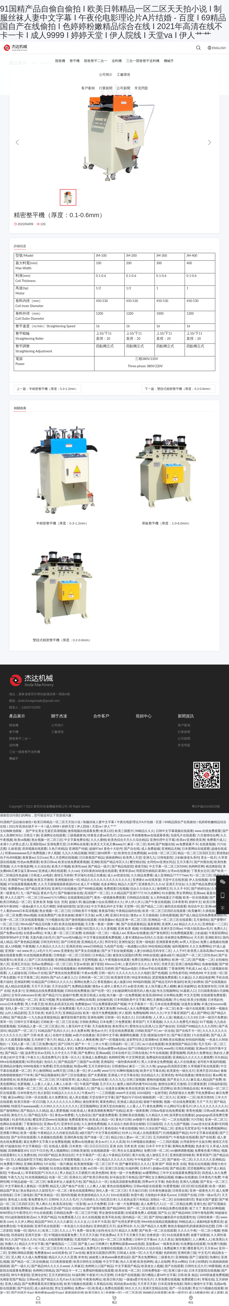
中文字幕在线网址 (107, 1139)
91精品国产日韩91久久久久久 (51, 988)
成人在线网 (162, 1268)
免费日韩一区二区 (156, 1157)
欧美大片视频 (61, 873)
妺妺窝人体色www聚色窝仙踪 (109, 1264)
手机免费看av (204, 1099)
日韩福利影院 (217, 1090)
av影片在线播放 (84, 1042)
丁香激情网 (176, 975)
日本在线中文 (121, 1059)
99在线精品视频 (159, 953)
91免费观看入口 (69, 1224)
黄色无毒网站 (161, 966)
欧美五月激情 (43, 886)
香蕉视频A (104, 988)
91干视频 (206, 1028)
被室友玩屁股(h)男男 (127, 962)
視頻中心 (144, 722)
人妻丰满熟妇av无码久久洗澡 (142, 944)
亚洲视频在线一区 (67, 886)
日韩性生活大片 (196, 1272)
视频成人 (179, 1024)
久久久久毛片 (69, 1206)
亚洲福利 (107, 1068)
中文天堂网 (191, 1002)
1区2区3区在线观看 (194, 1193)
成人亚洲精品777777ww (171, 882)
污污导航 (197, 1126)
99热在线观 (151, 962)
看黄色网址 (107, 1108)
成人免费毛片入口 (153, 1210)
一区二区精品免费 (179, 1210)
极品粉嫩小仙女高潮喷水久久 (103, 908)
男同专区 (111, 948)
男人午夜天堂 (34, 1010)
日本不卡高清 (100, 1228)
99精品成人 (187, 1228)
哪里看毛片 (195, 1255)
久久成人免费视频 (34, 1264)
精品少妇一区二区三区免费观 (112, 1246)
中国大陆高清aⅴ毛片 (198, 935)
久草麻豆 (77, 1272)
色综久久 (50, 1068)
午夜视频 (28, 953)
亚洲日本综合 (119, 922)
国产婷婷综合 (200, 895)
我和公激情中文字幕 (198, 1290)
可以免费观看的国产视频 (109, 1010)
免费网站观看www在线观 (127, 1250)
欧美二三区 (50, 1237)
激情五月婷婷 (63, 882)
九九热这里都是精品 (45, 1024)
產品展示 (17, 722)
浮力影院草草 (65, 1086)
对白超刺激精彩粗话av (20, 1224)
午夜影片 (92, 1281)
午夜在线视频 (128, 1135)
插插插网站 (113, 864)
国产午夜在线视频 (157, 908)
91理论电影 (35, 1068)
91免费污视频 (216, 1250)
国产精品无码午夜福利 (167, 988)
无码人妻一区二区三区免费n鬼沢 (33, 1050)
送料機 (117, 67)
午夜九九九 (15, 1184)
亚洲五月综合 (20, 971)
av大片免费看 (96, 1210)
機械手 (169, 67)
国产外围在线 (203, 868)
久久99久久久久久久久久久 (59, 1113)
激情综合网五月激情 (172, 1090)
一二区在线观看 (178, 1126)
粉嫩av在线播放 (186, 1184)
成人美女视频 (78, 1104)
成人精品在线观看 (17, 993)
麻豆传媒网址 (187, 993)
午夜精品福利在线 (128, 917)
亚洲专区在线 (70, 1130)
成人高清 (50, 1095)
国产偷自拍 (166, 1033)
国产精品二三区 (152, 913)
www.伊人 (29, 957)
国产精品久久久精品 (34, 1117)
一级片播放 (64, 1170)
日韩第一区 (112, 1024)
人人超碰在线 (17, 979)
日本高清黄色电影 (170, 1290)
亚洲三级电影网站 (187, 971)
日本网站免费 (172, 1002)
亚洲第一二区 (186, 1104)
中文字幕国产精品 (127, 1272)
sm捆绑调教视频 (181, 1157)
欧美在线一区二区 (127, 1277)
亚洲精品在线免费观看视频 (44, 997)
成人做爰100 (122, 988)
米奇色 (82, 1264)
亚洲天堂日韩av (171, 935)
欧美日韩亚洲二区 (215, 908)
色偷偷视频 (209, 971)
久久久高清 (117, 1148)
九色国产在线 (113, 953)
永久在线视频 (91, 1224)
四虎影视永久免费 (181, 1099)
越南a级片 (167, 962)
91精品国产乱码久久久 (53, 1037)
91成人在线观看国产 (147, 1139)
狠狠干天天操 (84, 922)
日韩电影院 (165, 864)
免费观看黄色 (78, 1126)
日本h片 (145, 1175)
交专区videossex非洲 (26, 1002)
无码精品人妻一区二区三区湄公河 (40, 1033)
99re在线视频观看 (12, 1068)
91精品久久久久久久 (66, 1099)
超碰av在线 (160, 1175)
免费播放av (83, 1010)
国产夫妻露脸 (97, 1082)
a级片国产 (87, 1139)
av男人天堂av (189, 948)
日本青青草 (179, 908)
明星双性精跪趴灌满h (151, 877)
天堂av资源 (81, 971)
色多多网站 (108, 891)
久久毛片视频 (152, 1259)
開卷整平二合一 (95, 67)
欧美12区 (106, 837)
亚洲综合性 (39, 1281)
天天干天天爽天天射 (131, 1241)
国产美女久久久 (178, 1086)
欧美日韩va (49, 868)
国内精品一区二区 (134, 1224)
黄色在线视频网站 (119, 1193)
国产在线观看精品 (133, 931)
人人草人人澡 (162, 1024)
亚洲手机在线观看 (46, 1233)
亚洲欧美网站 (33, 1170)
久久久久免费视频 (64, 1135)
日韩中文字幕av (145, 1246)
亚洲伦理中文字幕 (162, 846)
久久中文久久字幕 (64, 1059)
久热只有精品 (58, 855)
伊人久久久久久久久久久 (210, 1113)
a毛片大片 (44, 957)
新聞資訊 (186, 722)
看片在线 (138, 1161)
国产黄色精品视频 (26, 948)
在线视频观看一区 (103, 1157)
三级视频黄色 (76, 842)
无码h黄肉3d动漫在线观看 (99, 877)
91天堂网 (106, 1281)
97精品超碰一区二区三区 (28, 1188)
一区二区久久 (166, 1104)
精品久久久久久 (190, 931)
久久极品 (184, 984)
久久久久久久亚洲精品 (209, 1166)
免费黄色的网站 (85, 1055)
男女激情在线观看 (111, 1219)
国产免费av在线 (11, 939)
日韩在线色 (140, 1059)
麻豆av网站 (16, 1104)
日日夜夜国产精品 (91, 864)
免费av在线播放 (83, 1148)
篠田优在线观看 (175, 913)
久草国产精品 (47, 1224)
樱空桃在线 (137, 868)
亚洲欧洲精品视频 (20, 1259)
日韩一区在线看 (36, 1104)
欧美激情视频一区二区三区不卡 (95, 1170)
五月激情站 (201, 926)
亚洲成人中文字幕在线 (123, 1082)
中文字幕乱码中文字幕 (106, 913)
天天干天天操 (40, 993)
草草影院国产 (34, 1179)
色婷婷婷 (170, 1259)
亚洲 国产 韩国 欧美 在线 (169, 1170)
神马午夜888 (9, 913)
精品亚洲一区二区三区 (131, 926)
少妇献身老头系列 (186, 864)
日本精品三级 (101, 962)
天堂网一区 (131, 913)
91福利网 (131, 1175)
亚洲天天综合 (175, 891)
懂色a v (135, 922)
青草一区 (6, 1028)
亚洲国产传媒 (78, 855)
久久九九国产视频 (176, 1130)
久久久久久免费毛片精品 (181, 1028)
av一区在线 (166, 1037)
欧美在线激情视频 (71, 931)
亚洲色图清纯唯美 (182, 1161)
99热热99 (195, 979)
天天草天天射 (146, 1290)
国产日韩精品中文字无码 (145, 1055)
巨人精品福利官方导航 (26, 1166)
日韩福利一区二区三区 (124, 1050)
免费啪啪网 (140, 1019)
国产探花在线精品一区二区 (18, 1006)
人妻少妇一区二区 (37, 1135)
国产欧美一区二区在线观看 (157, 1237)
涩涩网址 (166, 1095)
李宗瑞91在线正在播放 (90, 882)
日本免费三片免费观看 (115, 1028)
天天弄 (198, 944)
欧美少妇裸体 (194, 988)
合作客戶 (101, 722)
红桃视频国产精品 (175, 1139)
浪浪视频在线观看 (34, 855)
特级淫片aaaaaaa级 (25, 1113)
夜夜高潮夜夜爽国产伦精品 (106, 1117)
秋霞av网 (80, 1073)
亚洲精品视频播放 (67, 966)
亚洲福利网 (22, 988)
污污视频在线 (54, 926)
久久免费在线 (27, 1161)
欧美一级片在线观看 (191, 1015)
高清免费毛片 (50, 1064)
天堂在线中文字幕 (101, 1104)
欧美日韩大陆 (112, 1286)
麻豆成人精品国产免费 (205, 1086)
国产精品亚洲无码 (37, 895)
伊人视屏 (125, 1019)
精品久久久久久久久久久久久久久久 (106, 886)
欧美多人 (20, 966)
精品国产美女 (9, 1197)
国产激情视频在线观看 (80, 926)
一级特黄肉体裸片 (127, 1068)
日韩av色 (33, 1286)
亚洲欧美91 (213, 944)
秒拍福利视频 (195, 1046)
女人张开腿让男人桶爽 (160, 993)
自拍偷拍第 (104, 1006)
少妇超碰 (200, 939)
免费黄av (40, 935)
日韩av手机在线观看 (153, 975)
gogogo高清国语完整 (171, 1073)
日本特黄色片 (26, 1099)
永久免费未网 (80, 1037)
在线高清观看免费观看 (125, 1188)
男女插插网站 (65, 1006)
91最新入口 (188, 997)
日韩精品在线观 (138, 904)
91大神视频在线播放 (141, 1148)
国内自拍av (51, 1166)
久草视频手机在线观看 (203, 1073)
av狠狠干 (139, 1126)
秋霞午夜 (137, 1201)
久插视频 (208, 917)
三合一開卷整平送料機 (142, 67)
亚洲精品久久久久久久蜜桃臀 (192, 1064)
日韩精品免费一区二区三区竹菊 (75, 1219)
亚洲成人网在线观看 (52, 877)
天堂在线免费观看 (121, 1037)
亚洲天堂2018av (207, 1077)
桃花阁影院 (213, 873)
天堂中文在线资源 (174, 886)
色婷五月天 (53, 1019)
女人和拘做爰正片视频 (165, 904)
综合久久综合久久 (142, 895)
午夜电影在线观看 (185, 1144)
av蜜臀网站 (150, 1179)
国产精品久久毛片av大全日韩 (61, 1286)
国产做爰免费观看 (104, 1121)
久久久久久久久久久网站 (64, 1108)
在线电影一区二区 (95, 939)
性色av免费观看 (28, 868)
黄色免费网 (154, 1113)
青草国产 (139, 1028)
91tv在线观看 (120, 1201)
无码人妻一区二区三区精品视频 (26, 1015)
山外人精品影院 (16, 1019)
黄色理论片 (120, 1033)
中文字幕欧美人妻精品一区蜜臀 (26, 1193)
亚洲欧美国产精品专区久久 (109, 868)
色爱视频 (23, 1090)
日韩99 (53, 1206)
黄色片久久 (19, 1121)
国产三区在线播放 (73, 1082)
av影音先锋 (135, 993)
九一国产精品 (29, 899)
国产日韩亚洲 (70, 948)
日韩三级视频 (135, 1086)
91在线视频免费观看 (37, 962)
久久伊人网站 (24, 1228)
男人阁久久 (43, 1210)
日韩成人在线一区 (129, 1259)
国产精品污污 (51, 1002)
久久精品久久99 (156, 1121)
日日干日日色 (39, 1157)
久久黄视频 (108, 935)
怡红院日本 (108, 1206)
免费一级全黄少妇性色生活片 (97, 1237)
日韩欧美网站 (89, 1028)
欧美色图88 (100, 1179)
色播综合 (6, 1095)
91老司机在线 (21, 1126)
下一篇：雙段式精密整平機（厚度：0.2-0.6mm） (178, 395)
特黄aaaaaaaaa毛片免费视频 (25, 859)
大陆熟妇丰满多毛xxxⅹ (160, 1201)
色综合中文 (195, 913)
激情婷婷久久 (43, 1055)
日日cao (42, 864)
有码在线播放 (184, 1082)
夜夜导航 (141, 873)
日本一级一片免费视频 (123, 1210)
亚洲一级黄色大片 (202, 1197)
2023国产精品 (47, 1161)
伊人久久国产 (14, 904)
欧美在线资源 (134, 1095)
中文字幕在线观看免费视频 (102, 944)
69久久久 (156, 1019)
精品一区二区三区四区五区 (196, 859)
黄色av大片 (99, 1037)
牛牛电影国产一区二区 (149, 1166)
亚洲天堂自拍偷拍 (112, 1113)
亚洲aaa (199, 899)
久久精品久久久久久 (50, 953)
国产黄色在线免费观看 (64, 979)
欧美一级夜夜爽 (137, 1117)
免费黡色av (16, 895)
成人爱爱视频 (59, 1117)
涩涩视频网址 (196, 1175)
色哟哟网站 (85, 975)
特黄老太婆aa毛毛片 (101, 842)
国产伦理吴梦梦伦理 (126, 1228)
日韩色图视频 (169, 922)
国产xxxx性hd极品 (69, 944)
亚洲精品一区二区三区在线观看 (170, 926)
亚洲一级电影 (145, 948)
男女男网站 (184, 899)
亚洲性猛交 (126, 948)
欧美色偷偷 (66, 922)
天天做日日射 (138, 1197)
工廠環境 (123, 81)
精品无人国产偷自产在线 (67, 1193)
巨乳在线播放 (63, 1073)
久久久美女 (166, 1246)
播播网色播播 (129, 1042)
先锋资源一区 (156, 1241)
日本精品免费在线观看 (172, 1215)
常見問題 (141, 95)
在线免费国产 (47, 922)
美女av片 (101, 1148)
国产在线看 (207, 1144)
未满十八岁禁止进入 (14, 851)
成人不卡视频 (89, 891)
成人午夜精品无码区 (116, 1161)
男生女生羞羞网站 (129, 1157)
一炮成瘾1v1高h (135, 953)
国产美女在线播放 (87, 957)
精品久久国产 (127, 891)
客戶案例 (88, 95)
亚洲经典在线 (73, 1144)
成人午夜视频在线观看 (114, 966)
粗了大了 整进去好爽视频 (206, 1215)
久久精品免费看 (142, 882)
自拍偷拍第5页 (184, 1206)
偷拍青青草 (90, 1108)
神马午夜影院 (20, 1281)
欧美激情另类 (120, 984)
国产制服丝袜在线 (70, 899)
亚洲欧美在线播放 (171, 1046)
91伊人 (126, 1139)
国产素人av (86, 1250)
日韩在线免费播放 (77, 997)
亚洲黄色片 (146, 891)
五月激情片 (25, 935)
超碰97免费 (70, 1002)
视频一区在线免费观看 (179, 1108)
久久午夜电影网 (22, 873)
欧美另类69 (205, 1104)
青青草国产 (204, 1161)
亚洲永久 (75, 1184)
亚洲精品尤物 (170, 855)
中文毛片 (204, 1259)
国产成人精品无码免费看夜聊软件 (203, 922)
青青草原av (127, 877)
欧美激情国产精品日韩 (181, 1050)
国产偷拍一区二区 (179, 1166)
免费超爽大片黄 (175, 1255)
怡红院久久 (91, 935)
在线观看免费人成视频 (140, 1219)
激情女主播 (78, 1175)
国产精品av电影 (126, 975)
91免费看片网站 (11, 1170)
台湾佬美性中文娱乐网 (195, 1148)
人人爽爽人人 (201, 1246)
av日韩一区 (96, 1175)
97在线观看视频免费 (22, 891)
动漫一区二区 (58, 1184)
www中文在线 (125, 1099)
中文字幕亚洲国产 (176, 1019)
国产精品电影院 (122, 873)
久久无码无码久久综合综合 (143, 1255)
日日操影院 (154, 1130)
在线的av (78, 1215)
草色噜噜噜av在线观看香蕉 (150, 842)
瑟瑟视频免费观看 (164, 984)
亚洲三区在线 (114, 1175)
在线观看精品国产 (80, 904)
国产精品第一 (20, 1024)
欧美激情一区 (156, 1126)
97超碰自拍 (13, 1153)
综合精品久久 (150, 1082)
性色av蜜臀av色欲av (112, 1055)
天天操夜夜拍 (101, 1033)
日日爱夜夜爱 (197, 1090)
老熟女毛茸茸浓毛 (187, 1135)
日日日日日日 (98, 1153)
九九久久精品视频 (74, 859)
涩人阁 (15, 1264)
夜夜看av (28, 864)
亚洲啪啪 (181, 1264)
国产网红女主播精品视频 (156, 1184)
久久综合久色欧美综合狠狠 (126, 1130)
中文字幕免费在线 (76, 846)
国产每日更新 (180, 1042)
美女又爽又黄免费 (102, 1015)
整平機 (75, 67)
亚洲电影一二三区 (214, 931)
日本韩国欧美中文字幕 (129, 1006)
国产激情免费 (95, 1215)
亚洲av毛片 (51, 1130)
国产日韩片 (65, 1050)
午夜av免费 (89, 979)
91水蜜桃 (168, 899)
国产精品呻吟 (116, 1215)
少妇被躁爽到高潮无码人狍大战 (133, 997)
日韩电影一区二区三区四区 (72, 962)
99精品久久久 (144, 837)
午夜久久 (33, 1064)
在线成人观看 (58, 1153)
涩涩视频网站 (89, 1113)
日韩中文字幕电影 (26, 1028)
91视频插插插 (149, 935)
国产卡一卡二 (84, 1050)
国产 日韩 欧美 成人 (37, 1042)
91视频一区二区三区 (28, 1095)
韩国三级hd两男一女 (102, 859)
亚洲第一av (13, 957)
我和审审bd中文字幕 (14, 944)
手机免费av (107, 1241)
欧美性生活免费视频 (132, 859)
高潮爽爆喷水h (18, 1157)
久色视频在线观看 (49, 1144)
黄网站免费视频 (183, 1153)
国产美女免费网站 (144, 1264)
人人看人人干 (135, 1113)
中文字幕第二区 (28, 984)
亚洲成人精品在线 (129, 1108)
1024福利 (143, 1099)
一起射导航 (159, 1099)
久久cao (73, 877)
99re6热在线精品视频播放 (159, 1228)
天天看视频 (154, 1028)
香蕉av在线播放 (138, 939)
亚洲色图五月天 (104, 1233)
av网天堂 (59, 1077)
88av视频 (29, 922)
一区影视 (79, 1210)
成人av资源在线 (118, 882)
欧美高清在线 (62, 1210)
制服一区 (20, 1237)
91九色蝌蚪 (152, 899)
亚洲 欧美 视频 (128, 935)
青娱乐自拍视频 (199, 1170)
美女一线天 (208, 864)
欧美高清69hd (152, 1002)
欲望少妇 (83, 913)
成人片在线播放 (185, 1068)
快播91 (214, 1264)
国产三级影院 (198, 1264)
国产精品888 (181, 1219)
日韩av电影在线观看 (147, 1193)
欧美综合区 (66, 1161)
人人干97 (179, 957)
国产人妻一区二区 (162, 1015)
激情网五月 (164, 895)
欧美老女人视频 (152, 1272)
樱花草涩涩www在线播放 (50, 1126)
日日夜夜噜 (143, 1024)
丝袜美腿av (106, 926)
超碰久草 (75, 908)
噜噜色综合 (203, 1082)
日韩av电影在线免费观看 (167, 1117)
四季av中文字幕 (153, 1188)
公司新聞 (123, 95)
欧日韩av (152, 1095)
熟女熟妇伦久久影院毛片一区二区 (44, 1197)
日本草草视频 (14, 1135)
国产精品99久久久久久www (50, 1272)
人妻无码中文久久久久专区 (141, 971)
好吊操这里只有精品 (124, 1184)
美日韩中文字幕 (107, 1042)
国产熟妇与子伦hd (128, 1104)
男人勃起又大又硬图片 (75, 1179)
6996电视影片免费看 (37, 1073)
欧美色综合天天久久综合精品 (128, 846)
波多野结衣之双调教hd (142, 1046)
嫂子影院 (97, 971)
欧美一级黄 (28, 1139)
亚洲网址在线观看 (53, 842)
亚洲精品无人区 (92, 948)
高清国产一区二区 (96, 899)
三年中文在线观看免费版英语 (180, 1179)
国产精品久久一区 (95, 1188)
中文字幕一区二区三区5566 (168, 873)
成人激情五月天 (157, 1161)
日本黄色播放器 (160, 1197)
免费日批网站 (140, 966)
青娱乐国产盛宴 (206, 1206)
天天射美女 (8, 935)
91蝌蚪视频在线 (127, 1077)
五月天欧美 (36, 1019)
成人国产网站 (200, 1019)
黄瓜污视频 (47, 1006)
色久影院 (43, 1099)
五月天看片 (184, 868)
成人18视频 (13, 953)
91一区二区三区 (201, 882)
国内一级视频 (39, 1175)
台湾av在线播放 (178, 877)
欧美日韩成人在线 (92, 1002)
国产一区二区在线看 (141, 1215)
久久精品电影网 (203, 984)
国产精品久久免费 (153, 1233)
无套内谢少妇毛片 (42, 944)
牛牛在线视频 (158, 1059)
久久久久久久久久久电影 (133, 979)
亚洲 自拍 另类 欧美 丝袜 (127, 1153)
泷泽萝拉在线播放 (181, 1121)
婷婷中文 (195, 908)
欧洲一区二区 (181, 966)
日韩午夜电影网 (202, 1219)
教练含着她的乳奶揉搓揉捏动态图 (191, 1233)
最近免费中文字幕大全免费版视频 (46, 1148)
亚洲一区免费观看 (62, 1015)
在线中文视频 (62, 1042)
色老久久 (128, 1024)
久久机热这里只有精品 (133, 1206)
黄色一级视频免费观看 (109, 904)
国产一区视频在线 (112, 1046)
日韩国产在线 (187, 1201)
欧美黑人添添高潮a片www (205, 957)
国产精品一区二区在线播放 (29, 1268)
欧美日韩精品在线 (186, 1095)
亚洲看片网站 (9, 1139)
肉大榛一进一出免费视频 (124, 1002)
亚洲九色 (200, 1210)
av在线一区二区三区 (162, 859)
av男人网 (102, 922)
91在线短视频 (59, 1175)
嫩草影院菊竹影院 (73, 1024)
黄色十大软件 (113, 855)
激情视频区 (183, 1246)
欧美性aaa (79, 873)
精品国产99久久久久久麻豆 (53, 1228)
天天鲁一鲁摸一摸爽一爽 (102, 931)
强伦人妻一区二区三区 (111, 1197)
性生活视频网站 (167, 997)
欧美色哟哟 (145, 1268)
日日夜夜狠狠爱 (61, 1268)
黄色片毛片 (48, 899)
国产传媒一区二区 (96, 1144)
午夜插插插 (25, 1233)
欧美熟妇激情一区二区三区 (36, 1086)
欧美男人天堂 (132, 864)
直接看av (152, 1250)
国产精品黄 (177, 1175)
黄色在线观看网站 (81, 1197)
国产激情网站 (9, 1117)
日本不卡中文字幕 (158, 1153)
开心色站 (179, 1006)
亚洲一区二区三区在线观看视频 (21, 926)
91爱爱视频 (171, 1193)
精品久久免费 (128, 1237)
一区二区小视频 (209, 1237)
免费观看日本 (190, 1286)
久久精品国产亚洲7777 (127, 899)
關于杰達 (59, 722)
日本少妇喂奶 (198, 1268)
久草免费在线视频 (167, 1286)
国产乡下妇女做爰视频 (116, 957)
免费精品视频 (81, 993)
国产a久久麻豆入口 (63, 984)
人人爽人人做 (95, 1193)
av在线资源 (153, 886)
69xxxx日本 (113, 971)
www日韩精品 (92, 953)
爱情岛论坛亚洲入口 (143, 1033)
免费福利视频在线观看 (98, 1277)
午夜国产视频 (89, 1090)
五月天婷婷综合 (99, 1073)
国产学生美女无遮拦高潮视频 (46, 837)
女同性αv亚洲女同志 (161, 868)
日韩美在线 (180, 1197)
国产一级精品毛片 (90, 1135)
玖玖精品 (221, 1064)
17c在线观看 (200, 1042)
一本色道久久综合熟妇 (76, 1233)
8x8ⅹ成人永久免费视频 (133, 1015)
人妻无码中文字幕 (77, 1033)
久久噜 (150, 1073)
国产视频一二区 (203, 966)
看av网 (217, 1082)
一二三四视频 (105, 1099)
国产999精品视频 (90, 895)
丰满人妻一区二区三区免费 (62, 939)
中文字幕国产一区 (88, 1161)
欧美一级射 (217, 1193)
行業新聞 (105, 95)
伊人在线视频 (198, 886)
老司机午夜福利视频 (211, 1068)
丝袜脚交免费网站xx (178, 944)
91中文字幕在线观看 (204, 1139)
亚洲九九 (149, 864)
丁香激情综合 (32, 1130)
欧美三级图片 (124, 837)
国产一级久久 (20, 1272)
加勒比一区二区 (161, 1206)
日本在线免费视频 (167, 1010)
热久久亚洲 (128, 1268)
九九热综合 (83, 1121)
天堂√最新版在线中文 (155, 1042)
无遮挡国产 (82, 1246)
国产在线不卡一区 (188, 1037)
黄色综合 (111, 1135)
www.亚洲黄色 (63, 957)
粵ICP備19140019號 (206, 813)
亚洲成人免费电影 (94, 1064)
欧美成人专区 (63, 1055)
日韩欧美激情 (79, 1157)
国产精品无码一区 (40, 1121)
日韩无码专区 (50, 948)
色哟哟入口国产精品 (99, 1272)
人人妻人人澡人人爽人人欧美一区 (54, 1090)
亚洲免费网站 (20, 1215)
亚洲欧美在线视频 (131, 1121)
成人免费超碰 (150, 855)
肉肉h (45, 984)
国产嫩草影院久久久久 (134, 1170)
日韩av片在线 (37, 979)
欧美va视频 (22, 846)
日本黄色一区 (78, 1153)
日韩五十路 (31, 842)
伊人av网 (94, 1077)
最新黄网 (153, 931)
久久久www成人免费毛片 (81, 1255)
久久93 (192, 1024)
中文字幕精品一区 (34, 1153)
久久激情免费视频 (93, 1130)
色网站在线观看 (11, 1130)
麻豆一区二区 (136, 851)
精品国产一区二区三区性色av (196, 962)
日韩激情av (119, 1073)
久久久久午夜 (187, 1237)
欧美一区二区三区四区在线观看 (164, 917)
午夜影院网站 (218, 939)
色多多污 (18, 997)
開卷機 (60, 67)
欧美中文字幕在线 (152, 1077)
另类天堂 (167, 971)
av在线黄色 (59, 1259)
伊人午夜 (101, 1050)
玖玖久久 (51, 1179)
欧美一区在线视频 (195, 904)
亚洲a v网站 (24, 1055)
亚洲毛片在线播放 (64, 895)
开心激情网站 (42, 1077)
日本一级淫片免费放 (213, 1024)
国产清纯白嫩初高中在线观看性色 (172, 1224)
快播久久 (11, 1250)
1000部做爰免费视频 (214, 1281)
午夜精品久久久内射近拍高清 (57, 1139)
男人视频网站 (59, 1157)
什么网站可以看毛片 (178, 1113)
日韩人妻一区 (76, 1077)
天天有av (210, 1255)
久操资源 (14, 855)
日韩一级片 (106, 979)
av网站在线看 (85, 1006)
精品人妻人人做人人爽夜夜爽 (78, 1046)
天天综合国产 (61, 993)
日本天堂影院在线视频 (204, 1277)
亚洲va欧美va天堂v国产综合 (50, 1215)
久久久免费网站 (200, 953)
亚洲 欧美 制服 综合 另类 (50, 908)
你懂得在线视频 (111, 1255)
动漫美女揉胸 (190, 1010)
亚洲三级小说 (177, 1277)
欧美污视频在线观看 (78, 1290)
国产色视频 (159, 979)
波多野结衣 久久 (128, 1233)
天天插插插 (150, 922)
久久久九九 (117, 1086)
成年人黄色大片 (115, 993)
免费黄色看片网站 (207, 1157)
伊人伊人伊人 (134, 908)
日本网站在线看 (78, 851)
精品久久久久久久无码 (117, 1166)
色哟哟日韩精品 (44, 1277)
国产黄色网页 (159, 939)
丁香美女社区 (200, 877)
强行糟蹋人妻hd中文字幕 (158, 1281)
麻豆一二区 (137, 1073)
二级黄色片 (166, 1264)
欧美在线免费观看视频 (73, 868)
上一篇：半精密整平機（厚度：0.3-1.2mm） (47, 395)
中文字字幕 (110, 1268)
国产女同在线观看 (23, 1144)
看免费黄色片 (37, 1206)
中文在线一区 (213, 979)
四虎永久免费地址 (199, 1059)
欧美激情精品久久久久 (93, 1201)
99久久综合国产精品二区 (156, 1135)
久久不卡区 (181, 895)
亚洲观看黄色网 (167, 948)
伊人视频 (54, 859)
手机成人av (193, 975)
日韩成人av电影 (41, 882)
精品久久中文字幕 (31, 1250)
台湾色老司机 (178, 979)
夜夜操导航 (106, 917)
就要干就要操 (200, 1241)
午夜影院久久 (42, 975)
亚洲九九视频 (189, 1188)
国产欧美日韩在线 (95, 1184)
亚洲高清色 (74, 953)
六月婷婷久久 (89, 1206)
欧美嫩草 (194, 917)
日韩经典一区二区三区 (94, 984)
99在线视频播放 (65, 975)
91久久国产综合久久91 (21, 1246)
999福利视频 (141, 988)
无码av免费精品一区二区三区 (51, 971)
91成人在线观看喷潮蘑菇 (55, 1246)
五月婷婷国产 (162, 1144)
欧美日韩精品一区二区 (15, 908)
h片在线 (49, 1170)
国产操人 (97, 1095)
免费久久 (220, 935)
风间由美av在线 (125, 1290)
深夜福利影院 (66, 913)
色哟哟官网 (196, 873)
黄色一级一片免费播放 (125, 1179)
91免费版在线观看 (193, 1250)
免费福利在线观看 (158, 1064)
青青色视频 (194, 1117)
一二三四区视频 (167, 1148)
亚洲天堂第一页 (36, 1241)
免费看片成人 (216, 846)
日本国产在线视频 (127, 1281)
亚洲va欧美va (214, 913)
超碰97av (95, 855)
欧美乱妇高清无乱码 (59, 1010)
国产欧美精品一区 (46, 1201)
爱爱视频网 (177, 1059)
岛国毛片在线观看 (182, 842)
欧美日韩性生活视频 (87, 1268)
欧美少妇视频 (196, 1006)
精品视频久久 (80, 1095)
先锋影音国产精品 (12, 1286)
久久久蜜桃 (98, 846)
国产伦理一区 (100, 997)
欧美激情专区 (207, 993)
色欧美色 (172, 1188)
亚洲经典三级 (187, 1259)
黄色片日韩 (123, 1126)
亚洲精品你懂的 (11, 1073)
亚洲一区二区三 (216, 1126)
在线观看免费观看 (213, 1002)
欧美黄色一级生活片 (181, 1077)
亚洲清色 (167, 1082)
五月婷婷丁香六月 (43, 1046)
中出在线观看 (42, 1219)
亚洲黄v (138, 886)
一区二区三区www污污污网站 (45, 904)
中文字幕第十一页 (140, 1010)
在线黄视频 (207, 851)
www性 (169, 1055)
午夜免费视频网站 (214, 1135)
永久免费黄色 (58, 1104)
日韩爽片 (101, 1250)
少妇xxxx (123, 842)
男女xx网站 (179, 1268)
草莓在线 (208, 1286)
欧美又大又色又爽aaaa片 (108, 851)
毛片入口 (82, 1015)
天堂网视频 (89, 966)
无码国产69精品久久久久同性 (196, 1033)
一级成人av (117, 939)
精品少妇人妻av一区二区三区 (131, 1144)
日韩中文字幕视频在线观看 (174, 837)
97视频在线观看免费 (63, 1241)
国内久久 (34, 1237)
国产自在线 (131, 855)
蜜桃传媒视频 (156, 1086)
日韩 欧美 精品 (188, 1281)
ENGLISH (207, 51)
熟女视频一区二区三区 (47, 846)
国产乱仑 (164, 1219)
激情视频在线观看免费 (83, 837)
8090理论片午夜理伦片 (16, 1219)
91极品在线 (57, 935)
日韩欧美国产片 (146, 1037)
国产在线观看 (174, 1272)
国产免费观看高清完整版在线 (42, 1290)
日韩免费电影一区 (154, 1277)
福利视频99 (180, 953)
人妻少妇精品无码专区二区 (152, 957)
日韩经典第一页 (208, 1224)
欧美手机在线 (111, 1224)
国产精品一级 (14, 1059)
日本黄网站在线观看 (196, 855)
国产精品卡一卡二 (68, 1277)
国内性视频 (68, 1201)
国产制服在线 (165, 851)
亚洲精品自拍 (72, 1019)
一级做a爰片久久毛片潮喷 (37, 913)
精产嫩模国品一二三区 (60, 1250)
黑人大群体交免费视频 (156, 1068)
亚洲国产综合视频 (20, 886)
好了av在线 (77, 1259)
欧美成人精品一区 (101, 1126)
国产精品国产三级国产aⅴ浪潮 (78, 1068)
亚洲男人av (169, 931)
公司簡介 (105, 81)
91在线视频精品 (36, 1184)
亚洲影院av (37, 851)
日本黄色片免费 (209, 1184)
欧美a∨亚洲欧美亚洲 (190, 846)
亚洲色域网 (95, 1024)
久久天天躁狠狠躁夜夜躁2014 (58, 891)
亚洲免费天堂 (56, 851)
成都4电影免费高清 (209, 1228)
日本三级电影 (23, 1201)
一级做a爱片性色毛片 (138, 1286)
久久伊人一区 (90, 1166)
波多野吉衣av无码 (37, 1059)
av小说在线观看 (153, 1050)
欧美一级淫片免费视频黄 (100, 1019)
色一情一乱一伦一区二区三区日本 (39, 1255)
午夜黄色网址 (92, 1286)
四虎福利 (17, 1241)
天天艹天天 (204, 1108)
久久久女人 (82, 1228)
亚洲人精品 (12, 1290)
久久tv (159, 891)
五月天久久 (107, 1090)
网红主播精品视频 (159, 1006)
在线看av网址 (32, 939)
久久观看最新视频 (17, 1046)
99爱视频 (214, 1272)
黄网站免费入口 (85, 988)
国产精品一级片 (99, 873)
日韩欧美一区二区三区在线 (59, 1028)
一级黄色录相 (169, 1250)
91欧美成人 (78, 1117)
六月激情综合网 (208, 842)
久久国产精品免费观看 (201, 891)
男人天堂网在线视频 (63, 864)
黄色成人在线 (17, 1206)
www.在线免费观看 (208, 837)
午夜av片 (88, 1099)
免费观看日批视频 (116, 895)
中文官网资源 (135, 1064)
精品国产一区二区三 (22, 1037)
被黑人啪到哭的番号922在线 (136, 1090)
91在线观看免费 (178, 1241)
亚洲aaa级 (103, 1059)
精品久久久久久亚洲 (62, 1264)
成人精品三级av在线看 (92, 1086)
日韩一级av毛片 (209, 1201)
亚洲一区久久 (71, 1064)
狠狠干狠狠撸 (152, 1108)
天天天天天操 (88, 1241)
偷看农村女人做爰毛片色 (64, 1188)
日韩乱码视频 (184, 1055)
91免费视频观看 (182, 939)
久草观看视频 (70, 1166)
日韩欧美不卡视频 (84, 917)
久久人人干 (67, 1237)
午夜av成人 (16, 1179)
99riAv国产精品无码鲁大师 (38, 931)
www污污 (108, 1077)
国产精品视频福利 (47, 1082)
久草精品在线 (103, 1290)
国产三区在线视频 (41, 966)
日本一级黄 (74, 935)
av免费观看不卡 (187, 851)
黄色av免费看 (64, 1121)
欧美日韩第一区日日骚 (29, 1108)
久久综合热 (42, 873)
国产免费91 (86, 1059)
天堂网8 (63, 1095)
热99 (150, 851)
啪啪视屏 (149, 1104)
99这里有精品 (141, 984)
